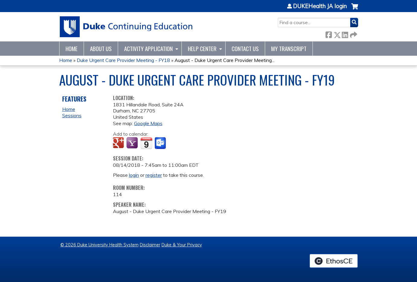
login (134, 175)
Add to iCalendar (146, 143)
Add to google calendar (119, 143)
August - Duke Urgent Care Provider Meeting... (224, 60)
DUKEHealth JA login (320, 6)
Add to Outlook (161, 143)
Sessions (72, 115)
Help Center (202, 48)
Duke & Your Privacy (182, 245)
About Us (101, 48)
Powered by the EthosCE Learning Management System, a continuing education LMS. (333, 261)
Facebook (329, 33)
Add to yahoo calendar (133, 143)
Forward (353, 33)
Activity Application (148, 48)
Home (72, 48)
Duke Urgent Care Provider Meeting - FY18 (123, 60)
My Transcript (288, 48)
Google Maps (148, 123)
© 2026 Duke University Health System (99, 245)
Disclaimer (150, 245)
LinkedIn (345, 33)
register (154, 175)
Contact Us (245, 48)
